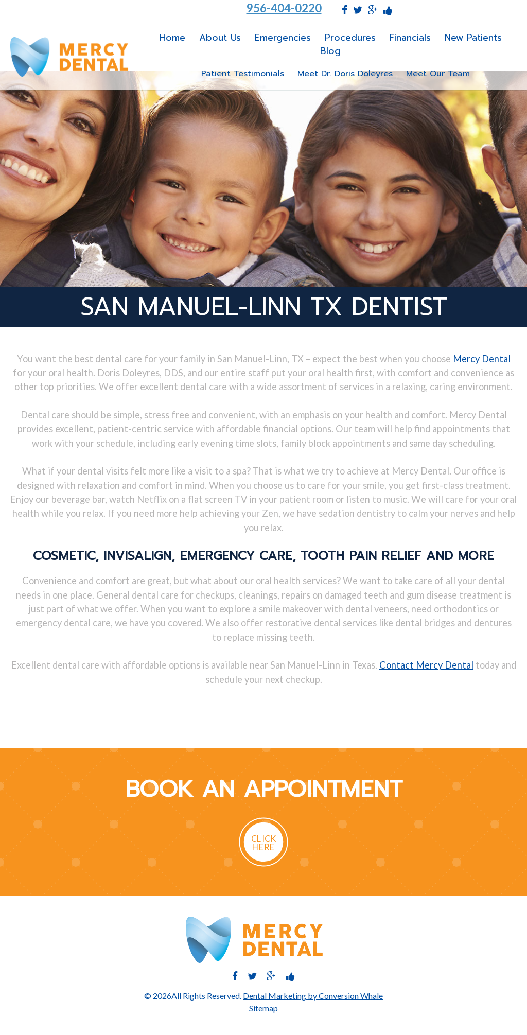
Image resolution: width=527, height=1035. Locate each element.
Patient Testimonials (242, 73)
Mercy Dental (482, 358)
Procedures (350, 37)
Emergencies (283, 37)
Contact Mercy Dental (426, 665)
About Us (220, 37)
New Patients (473, 37)
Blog (330, 51)
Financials (410, 37)
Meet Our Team (438, 73)
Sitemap (263, 1008)
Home (172, 37)
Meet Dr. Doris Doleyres (345, 73)
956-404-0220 (284, 8)
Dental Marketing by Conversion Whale (313, 996)
